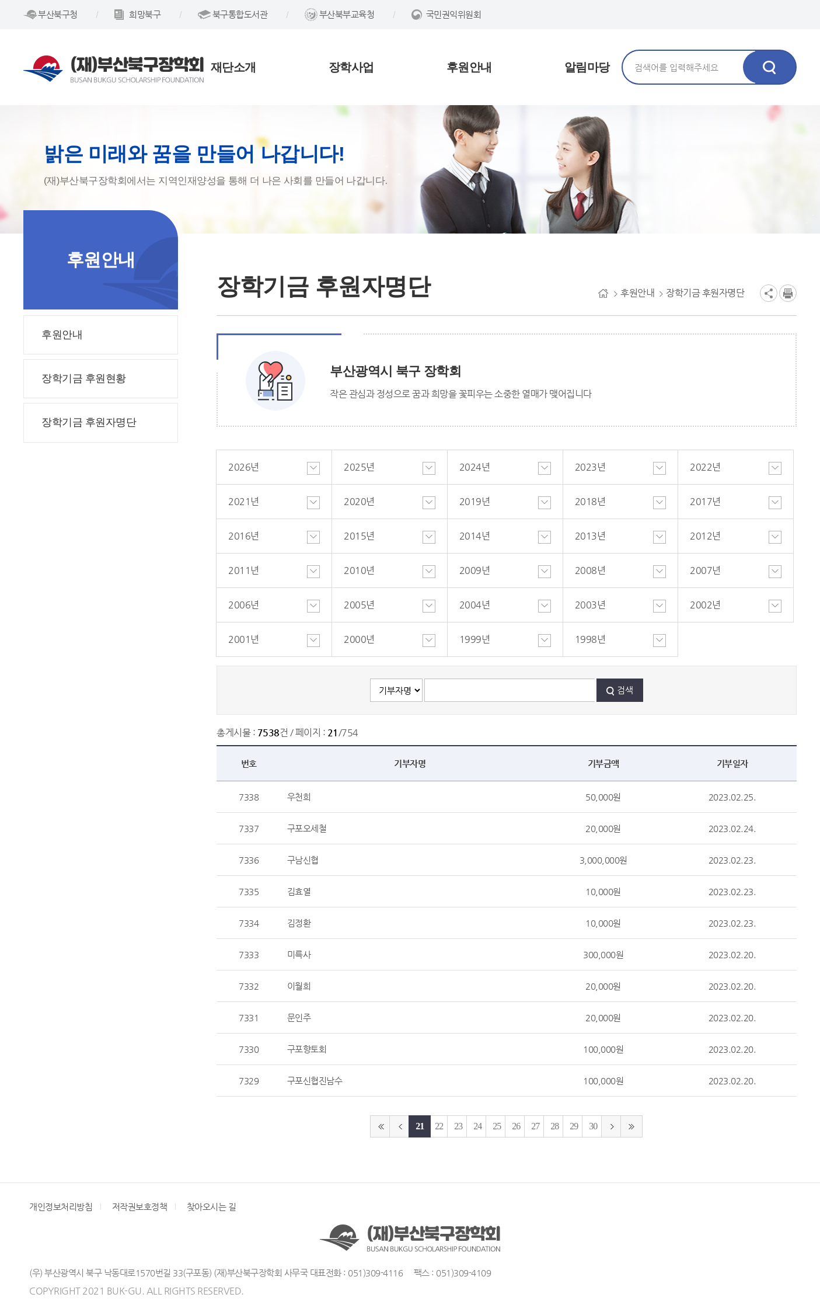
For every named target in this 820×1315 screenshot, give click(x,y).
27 (535, 1126)
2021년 (243, 501)
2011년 (243, 570)
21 (420, 1126)
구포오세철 (307, 828)
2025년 (359, 466)
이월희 (299, 986)
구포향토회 (307, 1049)
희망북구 (144, 14)
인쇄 (788, 293)
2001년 (243, 639)
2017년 (705, 501)
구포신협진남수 (315, 1081)
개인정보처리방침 (60, 1207)
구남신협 (303, 860)
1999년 (474, 639)
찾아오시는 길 (211, 1207)
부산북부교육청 (347, 14)
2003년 (590, 604)
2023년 (590, 466)
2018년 (590, 501)
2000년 (359, 639)
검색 (625, 690)
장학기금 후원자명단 (88, 422)
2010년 (359, 570)
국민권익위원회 (453, 14)
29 (574, 1126)
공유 (768, 293)
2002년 (705, 604)
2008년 (590, 570)
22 (439, 1126)
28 (554, 1126)
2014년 (474, 535)
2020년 (359, 501)
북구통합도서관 (240, 14)
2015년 (359, 535)
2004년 (474, 604)
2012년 (705, 535)
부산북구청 (58, 14)
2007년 (705, 570)
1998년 (590, 639)
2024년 (474, 466)
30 (593, 1126)
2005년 (359, 604)
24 (477, 1126)
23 (458, 1126)
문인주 (299, 1017)
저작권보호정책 (140, 1207)
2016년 (243, 535)
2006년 (243, 604)
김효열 (299, 891)
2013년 (590, 535)
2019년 (474, 501)
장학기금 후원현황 (83, 378)
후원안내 (61, 334)
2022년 (705, 466)
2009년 (474, 570)
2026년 (243, 466)
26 (516, 1126)
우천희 (299, 797)
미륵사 (299, 954)
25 (497, 1126)
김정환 (299, 923)
